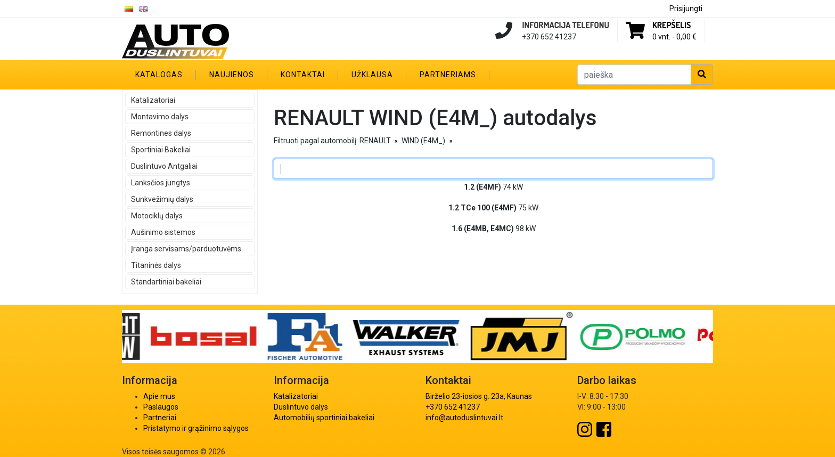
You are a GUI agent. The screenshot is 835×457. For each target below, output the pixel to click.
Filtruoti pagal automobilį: (316, 140)
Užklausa (372, 74)
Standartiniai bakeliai (166, 282)
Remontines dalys (161, 133)
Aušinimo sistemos (163, 232)
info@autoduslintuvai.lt (464, 417)
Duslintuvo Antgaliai (164, 166)
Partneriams (448, 74)
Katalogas (159, 74)
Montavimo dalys (160, 116)
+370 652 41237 (452, 407)
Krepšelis (671, 25)
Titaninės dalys (156, 265)
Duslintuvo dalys (301, 407)
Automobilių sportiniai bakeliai (324, 417)
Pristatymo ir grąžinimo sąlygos (196, 428)
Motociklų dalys (157, 215)
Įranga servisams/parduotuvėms (186, 248)
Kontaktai (303, 74)
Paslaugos (160, 407)
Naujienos (231, 74)
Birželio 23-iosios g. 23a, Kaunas (478, 396)
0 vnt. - (674, 36)
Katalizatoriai (153, 100)
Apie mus (159, 396)
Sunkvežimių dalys (162, 199)
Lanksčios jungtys (160, 182)
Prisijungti (685, 8)
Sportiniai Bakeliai (161, 149)
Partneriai (159, 417)
